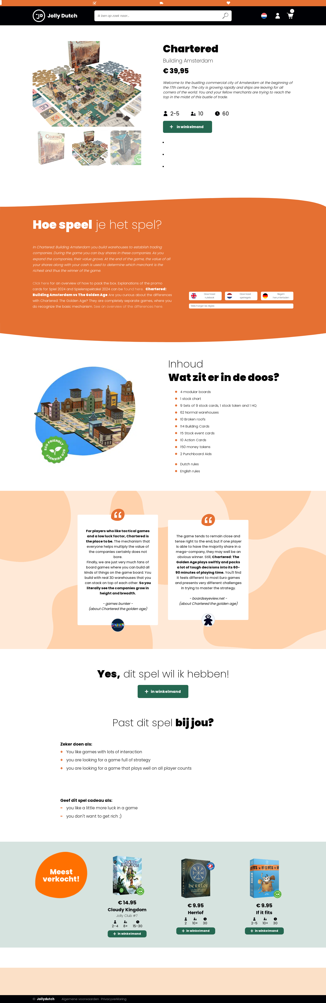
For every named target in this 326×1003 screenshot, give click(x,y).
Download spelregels (267, 310)
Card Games (79, 31)
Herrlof (196, 931)
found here (133, 305)
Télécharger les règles (262, 322)
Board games (47, 31)
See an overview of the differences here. (128, 322)
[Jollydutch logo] (55, 16)
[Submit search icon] (225, 16)
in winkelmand (195, 136)
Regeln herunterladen (213, 322)
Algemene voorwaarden (86, 999)
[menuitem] (264, 17)
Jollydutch (43, 999)
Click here (41, 299)
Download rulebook (212, 310)
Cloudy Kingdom (127, 928)
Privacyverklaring (120, 999)
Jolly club (107, 31)
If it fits (264, 931)
